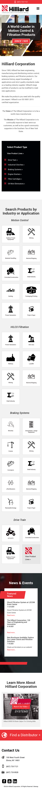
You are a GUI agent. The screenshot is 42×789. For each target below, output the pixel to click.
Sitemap (35, 786)
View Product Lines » (15, 153)
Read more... (11, 615)
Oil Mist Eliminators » (16, 183)
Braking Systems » (15, 169)
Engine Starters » (15, 174)
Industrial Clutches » (16, 164)
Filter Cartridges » (15, 179)
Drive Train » (13, 160)
